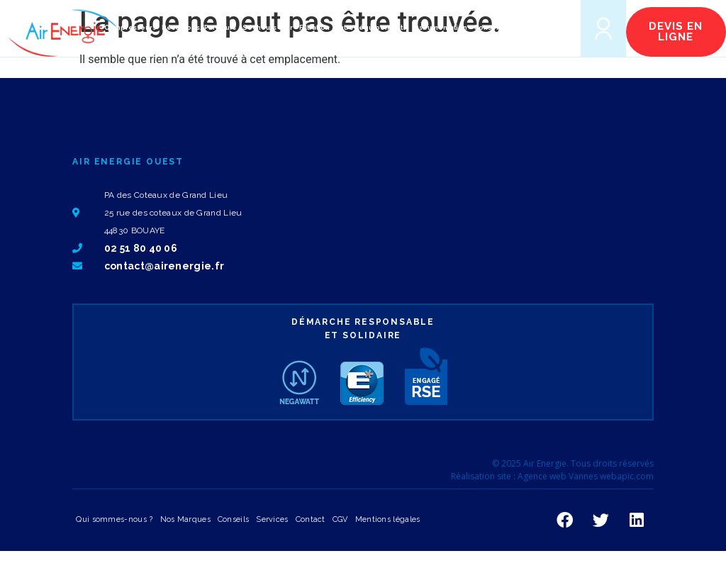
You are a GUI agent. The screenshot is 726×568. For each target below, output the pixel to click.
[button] (547, 28)
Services (272, 519)
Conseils (233, 519)
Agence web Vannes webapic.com (586, 476)
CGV (340, 519)
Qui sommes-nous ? (114, 519)
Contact (310, 519)
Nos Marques (185, 519)
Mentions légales (387, 519)
